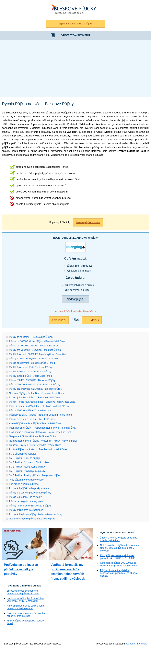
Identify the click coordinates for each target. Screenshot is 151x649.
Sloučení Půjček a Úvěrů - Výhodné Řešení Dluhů (35, 445)
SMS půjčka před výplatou (22, 453)
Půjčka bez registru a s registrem (26, 501)
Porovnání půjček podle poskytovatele (29, 488)
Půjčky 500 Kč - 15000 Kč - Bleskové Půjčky (32, 380)
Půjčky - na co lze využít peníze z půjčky (30, 505)
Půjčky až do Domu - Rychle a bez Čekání (31, 337)
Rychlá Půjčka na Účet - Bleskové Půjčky (30, 367)
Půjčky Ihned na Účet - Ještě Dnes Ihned (30, 376)
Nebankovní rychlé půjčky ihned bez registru (32, 518)
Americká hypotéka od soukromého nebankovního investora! (25, 607)
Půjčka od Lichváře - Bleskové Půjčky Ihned (32, 363)
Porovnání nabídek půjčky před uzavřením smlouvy (36, 514)
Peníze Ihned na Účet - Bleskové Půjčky (30, 371)
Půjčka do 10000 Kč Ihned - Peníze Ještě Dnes (34, 345)
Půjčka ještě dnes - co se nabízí (25, 497)
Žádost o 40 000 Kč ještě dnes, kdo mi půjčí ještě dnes (118, 539)
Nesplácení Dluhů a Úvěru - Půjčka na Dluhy (32, 436)
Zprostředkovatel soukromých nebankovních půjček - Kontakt (23, 592)
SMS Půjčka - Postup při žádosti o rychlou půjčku (34, 475)
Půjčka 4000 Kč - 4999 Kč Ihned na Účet (30, 410)
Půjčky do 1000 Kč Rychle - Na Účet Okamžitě (33, 358)
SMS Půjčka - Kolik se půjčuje (24, 458)
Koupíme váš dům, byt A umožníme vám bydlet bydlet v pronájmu (25, 599)
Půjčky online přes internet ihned (26, 510)
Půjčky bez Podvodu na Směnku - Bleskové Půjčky (35, 389)
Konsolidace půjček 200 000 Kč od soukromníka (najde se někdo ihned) (119, 564)
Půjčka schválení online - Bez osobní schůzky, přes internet (26, 614)
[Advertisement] (75, 69)
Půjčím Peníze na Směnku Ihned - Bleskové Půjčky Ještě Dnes (42, 401)
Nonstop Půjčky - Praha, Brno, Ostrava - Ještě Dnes (36, 393)
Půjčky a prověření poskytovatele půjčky (30, 492)
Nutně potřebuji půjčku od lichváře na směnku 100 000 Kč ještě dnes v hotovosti (119, 548)
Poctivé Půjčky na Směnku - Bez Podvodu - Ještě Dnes (38, 449)
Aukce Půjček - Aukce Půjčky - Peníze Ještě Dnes (35, 423)
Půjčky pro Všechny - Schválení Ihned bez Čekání (35, 350)
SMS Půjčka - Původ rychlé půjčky (27, 471)
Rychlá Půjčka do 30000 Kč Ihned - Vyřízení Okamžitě (37, 354)
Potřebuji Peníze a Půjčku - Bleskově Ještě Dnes (34, 397)
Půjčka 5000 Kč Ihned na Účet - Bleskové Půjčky (34, 384)
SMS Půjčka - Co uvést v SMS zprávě (29, 462)
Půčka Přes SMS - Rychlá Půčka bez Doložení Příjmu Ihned (40, 414)
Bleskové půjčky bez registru (75, 10)
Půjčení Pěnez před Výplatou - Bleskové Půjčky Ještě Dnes (40, 406)
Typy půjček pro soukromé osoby (26, 479)
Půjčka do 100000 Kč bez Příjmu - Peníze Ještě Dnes (37, 341)
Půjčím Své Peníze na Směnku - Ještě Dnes (32, 419)
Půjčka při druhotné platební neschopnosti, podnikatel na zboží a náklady (119, 573)
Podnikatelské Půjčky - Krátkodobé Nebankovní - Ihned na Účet (42, 427)
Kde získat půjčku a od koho (24, 484)
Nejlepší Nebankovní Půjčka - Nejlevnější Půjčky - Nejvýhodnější (43, 440)
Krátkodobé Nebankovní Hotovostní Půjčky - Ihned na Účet (40, 432)
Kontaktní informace (136, 643)
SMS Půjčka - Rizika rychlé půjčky (27, 466)
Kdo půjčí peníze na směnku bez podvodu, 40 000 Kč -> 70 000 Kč (117, 557)
